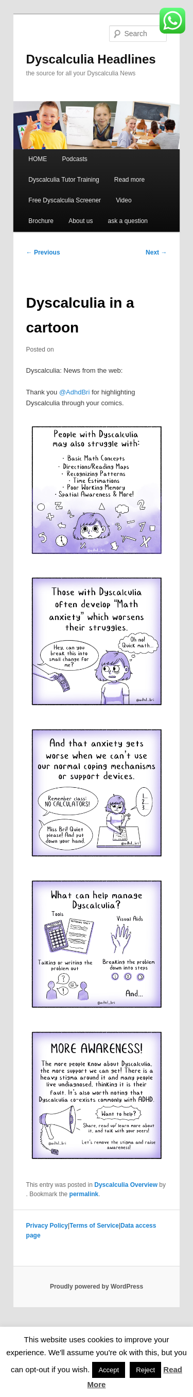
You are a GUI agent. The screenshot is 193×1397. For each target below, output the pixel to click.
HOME (37, 159)
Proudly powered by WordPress (96, 1286)
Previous (43, 252)
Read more (129, 179)
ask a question (128, 221)
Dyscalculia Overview (125, 1184)
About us (80, 221)
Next (156, 252)
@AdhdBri (74, 392)
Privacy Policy (47, 1225)
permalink (84, 1194)
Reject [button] (145, 1370)
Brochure (41, 221)
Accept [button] (108, 1370)
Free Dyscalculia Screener (64, 200)
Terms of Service (94, 1225)
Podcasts (74, 159)
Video (123, 200)
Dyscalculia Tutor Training (63, 179)
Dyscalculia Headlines (91, 59)
